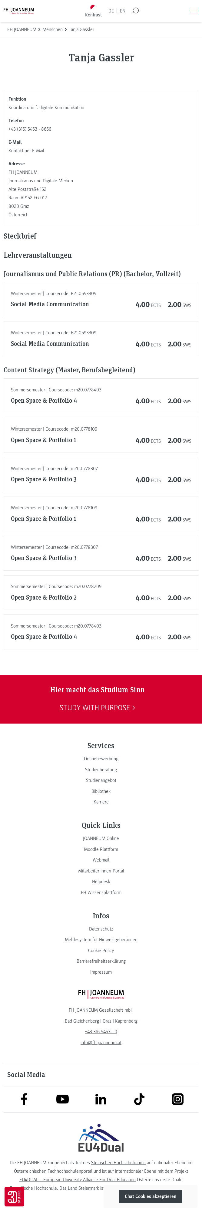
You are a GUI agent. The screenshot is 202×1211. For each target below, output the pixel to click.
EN (122, 11)
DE (111, 11)
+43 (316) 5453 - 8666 (29, 129)
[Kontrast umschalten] (93, 11)
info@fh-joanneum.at (101, 1043)
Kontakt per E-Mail (26, 151)
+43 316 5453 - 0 (101, 1032)
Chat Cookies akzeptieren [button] (150, 1196)
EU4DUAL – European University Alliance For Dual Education (77, 1180)
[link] (101, 759)
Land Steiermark (83, 1188)
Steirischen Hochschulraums (118, 1163)
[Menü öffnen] (193, 10)
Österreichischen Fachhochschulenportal (53, 1171)
